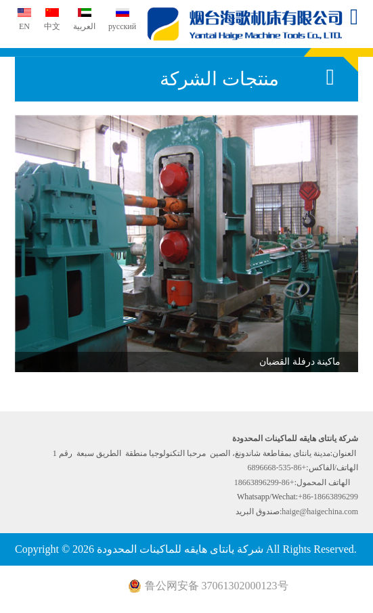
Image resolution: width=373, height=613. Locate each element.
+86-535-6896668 (277, 467)
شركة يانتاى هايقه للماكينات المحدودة (246, 24)
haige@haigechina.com (320, 511)
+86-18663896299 (264, 482)
